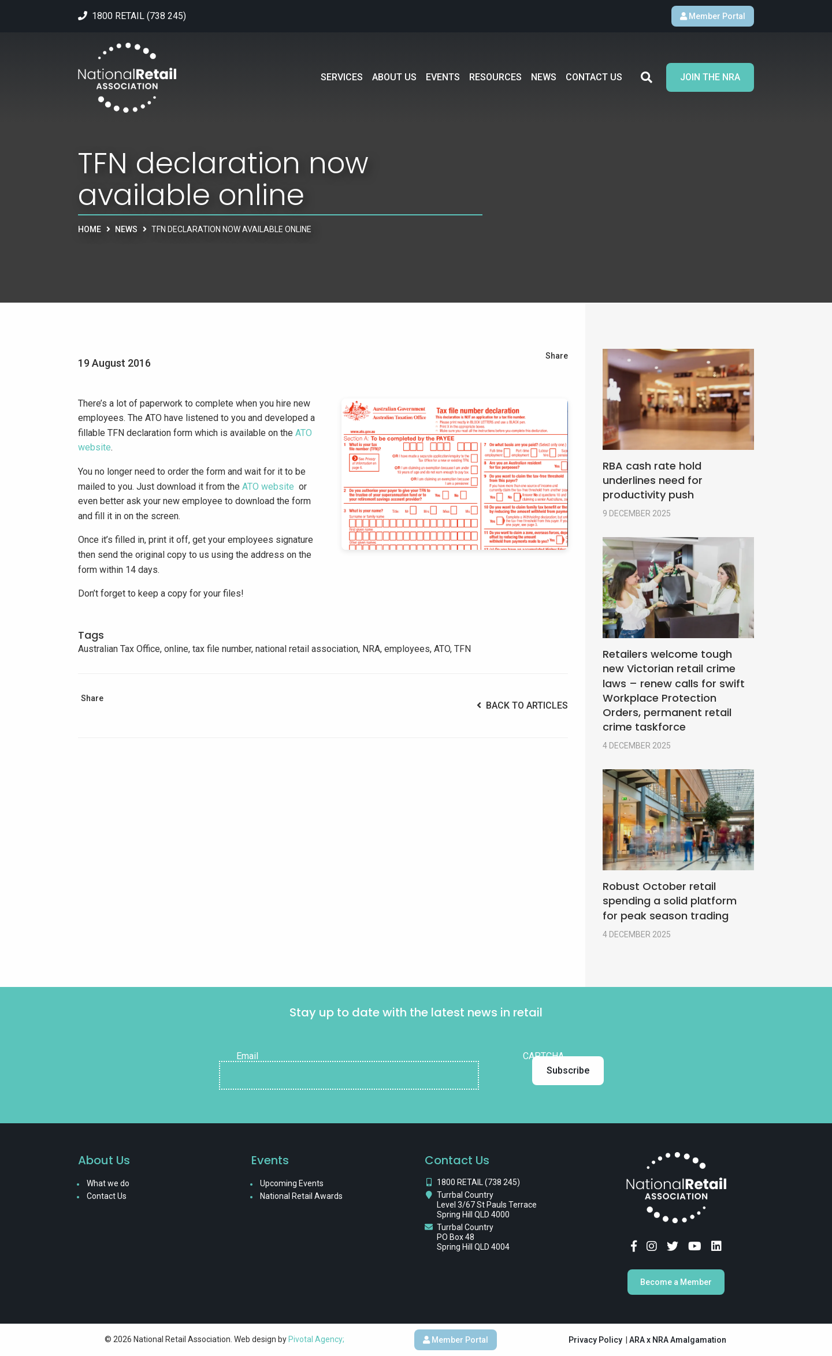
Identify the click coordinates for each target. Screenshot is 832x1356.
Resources (495, 77)
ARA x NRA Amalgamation (677, 1340)
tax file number (221, 648)
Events (443, 77)
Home (89, 229)
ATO (442, 648)
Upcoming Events (292, 1183)
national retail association (306, 648)
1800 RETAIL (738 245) (478, 1182)
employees (407, 648)
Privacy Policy (595, 1340)
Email (247, 1056)
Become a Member (676, 1282)
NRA (371, 648)
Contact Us (594, 77)
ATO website (268, 486)
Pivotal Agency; (316, 1339)
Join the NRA (710, 77)
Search (646, 77)
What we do (108, 1183)
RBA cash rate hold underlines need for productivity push (653, 480)
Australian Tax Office (119, 648)
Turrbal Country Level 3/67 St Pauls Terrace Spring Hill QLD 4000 (487, 1204)
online (176, 648)
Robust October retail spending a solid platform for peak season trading (670, 900)
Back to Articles (522, 705)
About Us (394, 77)
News (543, 77)
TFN (462, 648)
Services (342, 77)
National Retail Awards (301, 1196)
